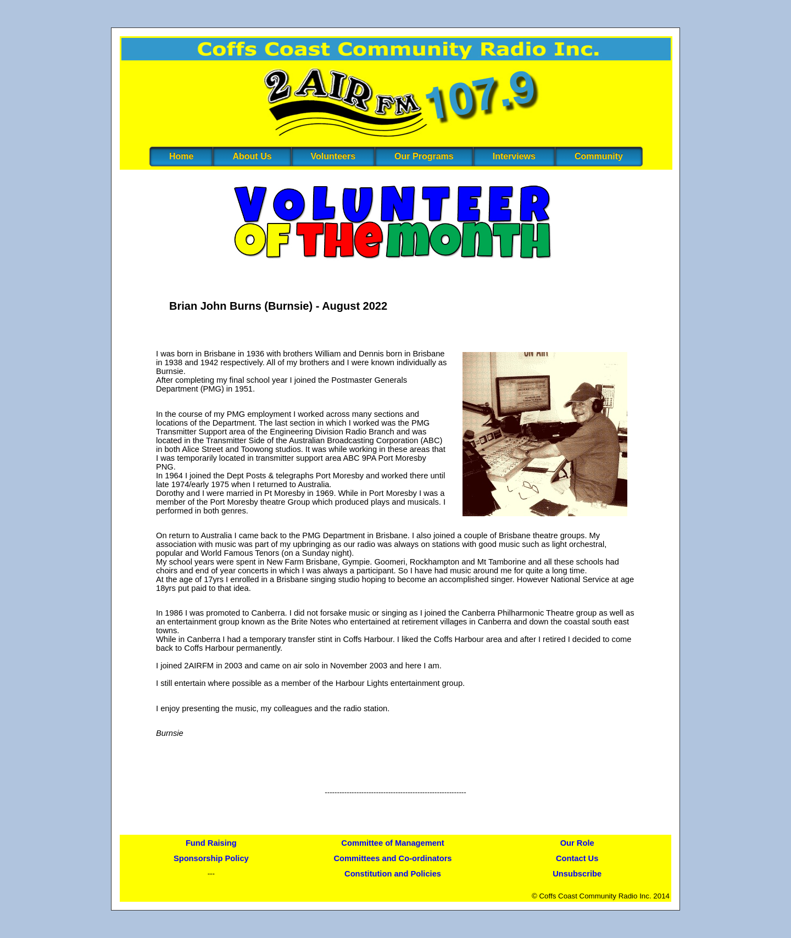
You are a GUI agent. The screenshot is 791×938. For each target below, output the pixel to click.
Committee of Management (392, 843)
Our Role (577, 843)
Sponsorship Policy (211, 858)
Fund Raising (211, 843)
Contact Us (577, 858)
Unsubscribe (577, 873)
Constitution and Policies (392, 873)
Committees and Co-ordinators (393, 858)
